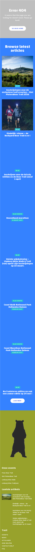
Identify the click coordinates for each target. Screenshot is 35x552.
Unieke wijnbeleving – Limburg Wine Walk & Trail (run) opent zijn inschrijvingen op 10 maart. (17, 262)
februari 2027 (17, 309)
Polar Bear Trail (7, 473)
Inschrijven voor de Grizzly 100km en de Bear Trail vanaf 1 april (17, 177)
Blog (17, 86)
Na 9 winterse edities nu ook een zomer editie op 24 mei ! (17, 392)
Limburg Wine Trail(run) (10, 483)
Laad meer (17, 401)
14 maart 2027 (17, 220)
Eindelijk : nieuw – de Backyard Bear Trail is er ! (17, 134)
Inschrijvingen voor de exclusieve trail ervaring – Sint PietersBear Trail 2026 (17, 92)
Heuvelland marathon (17, 218)
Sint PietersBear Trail (9, 476)
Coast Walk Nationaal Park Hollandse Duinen (17, 306)
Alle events (17, 214)
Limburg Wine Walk (8, 480)
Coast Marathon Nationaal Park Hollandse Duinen (17, 349)
